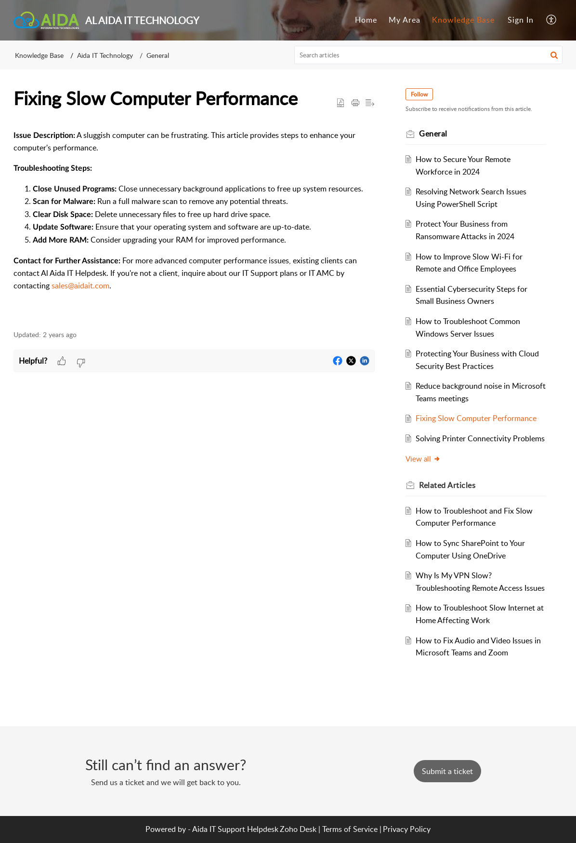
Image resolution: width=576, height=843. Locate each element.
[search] (428, 55)
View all (423, 458)
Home (366, 19)
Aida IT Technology (105, 55)
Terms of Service (350, 829)
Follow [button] (419, 94)
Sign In (521, 19)
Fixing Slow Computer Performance (476, 418)
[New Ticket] (447, 771)
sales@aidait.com (80, 285)
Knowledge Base (463, 19)
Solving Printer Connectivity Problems (480, 438)
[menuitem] (366, 20)
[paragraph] (194, 220)
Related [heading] (447, 485)
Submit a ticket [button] (447, 771)
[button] (552, 20)
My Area (404, 19)
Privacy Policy (407, 829)
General (157, 55)
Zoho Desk (298, 829)
